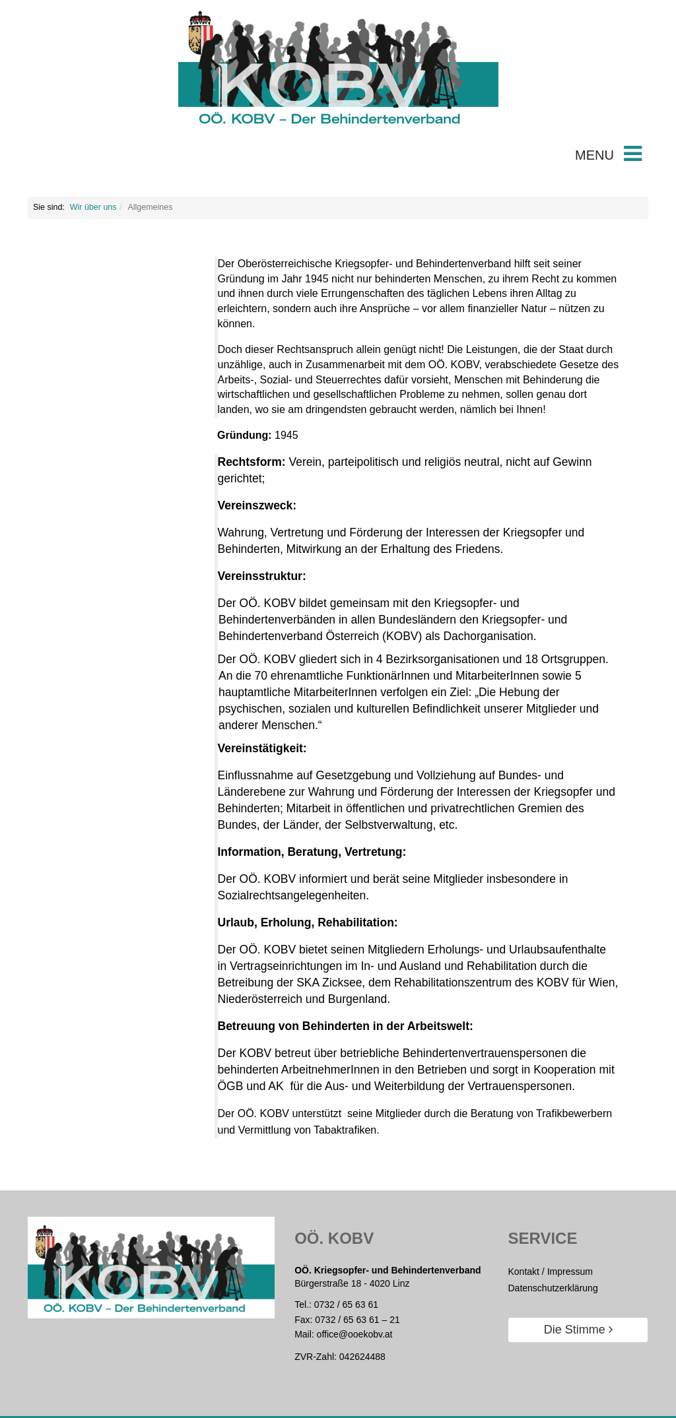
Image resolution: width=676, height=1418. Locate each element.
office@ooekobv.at (355, 1334)
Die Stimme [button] (578, 1329)
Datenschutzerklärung (552, 1288)
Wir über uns (93, 207)
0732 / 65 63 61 (346, 1304)
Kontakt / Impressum (550, 1271)
